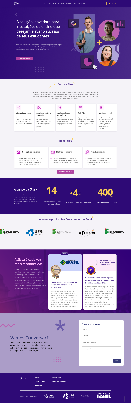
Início (44, 3)
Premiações (69, 3)
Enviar (117, 361)
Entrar (112, 3)
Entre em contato (79, 3)
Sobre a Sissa (52, 3)
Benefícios (60, 3)
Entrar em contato (24, 58)
